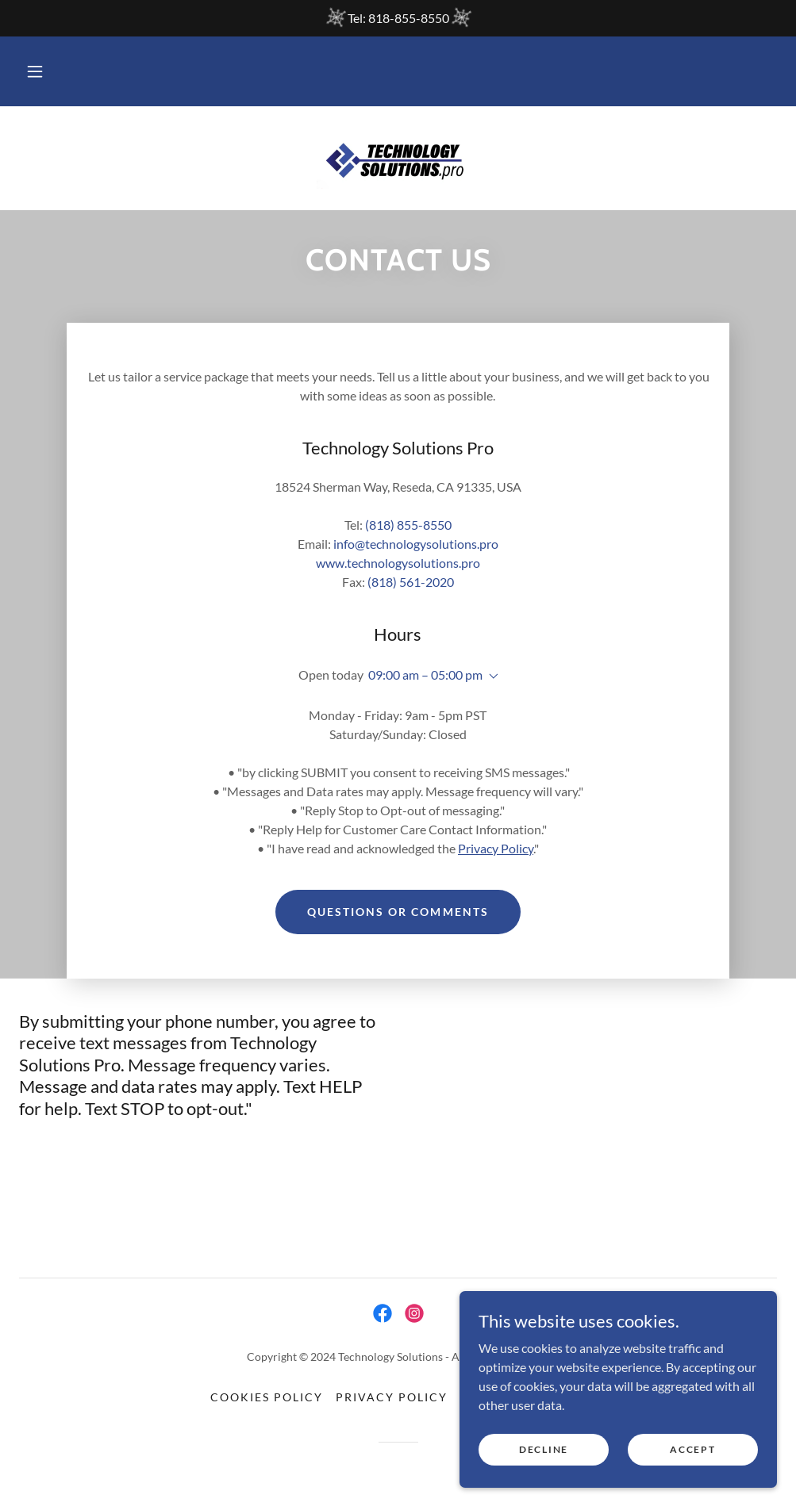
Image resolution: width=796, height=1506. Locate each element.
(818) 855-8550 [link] (408, 524)
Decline (543, 1449)
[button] (35, 71)
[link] (398, 157)
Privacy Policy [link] (392, 1397)
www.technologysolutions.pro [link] (398, 562)
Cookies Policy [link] (266, 1397)
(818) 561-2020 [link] (410, 581)
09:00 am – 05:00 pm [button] (425, 674)
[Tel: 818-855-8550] (398, 18)
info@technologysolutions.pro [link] (415, 543)
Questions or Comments (397, 911)
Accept (692, 1449)
